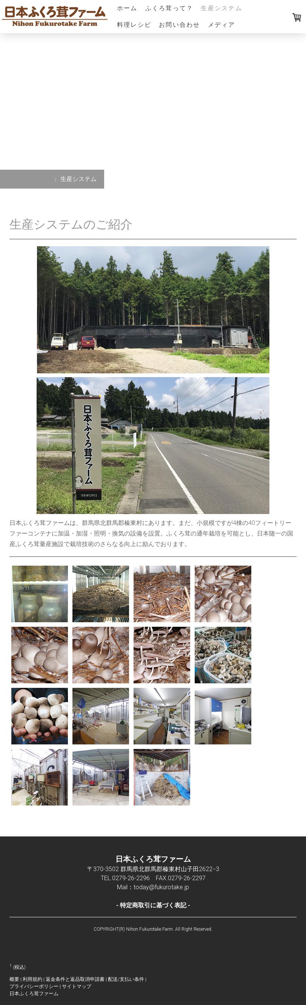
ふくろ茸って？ (169, 8)
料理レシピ (134, 24)
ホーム (127, 8)
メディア (221, 24)
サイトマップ (76, 986)
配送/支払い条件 (126, 979)
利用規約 (32, 979)
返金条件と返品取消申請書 (75, 979)
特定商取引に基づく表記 (153, 905)
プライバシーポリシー (33, 986)
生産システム (221, 8)
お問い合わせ (179, 24)
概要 (14, 979)
